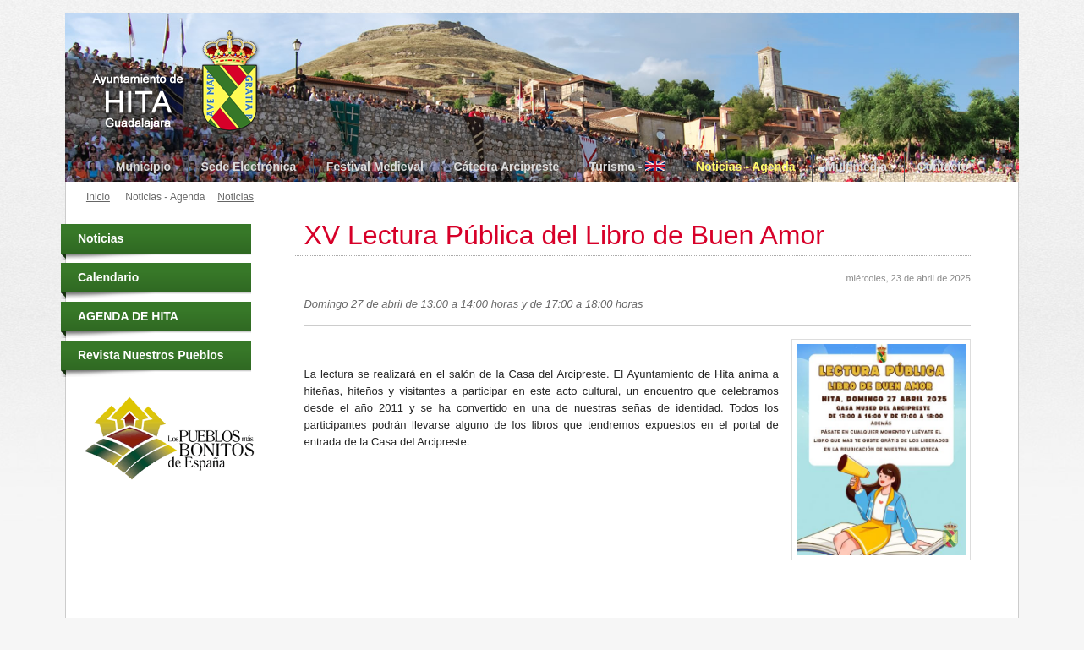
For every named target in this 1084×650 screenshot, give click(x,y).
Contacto (943, 166)
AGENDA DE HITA (128, 316)
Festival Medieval (375, 166)
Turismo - (627, 166)
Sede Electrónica (249, 166)
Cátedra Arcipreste (506, 166)
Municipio (143, 166)
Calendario (108, 277)
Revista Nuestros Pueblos (151, 355)
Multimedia (856, 166)
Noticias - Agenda (746, 166)
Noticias (235, 197)
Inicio (98, 197)
